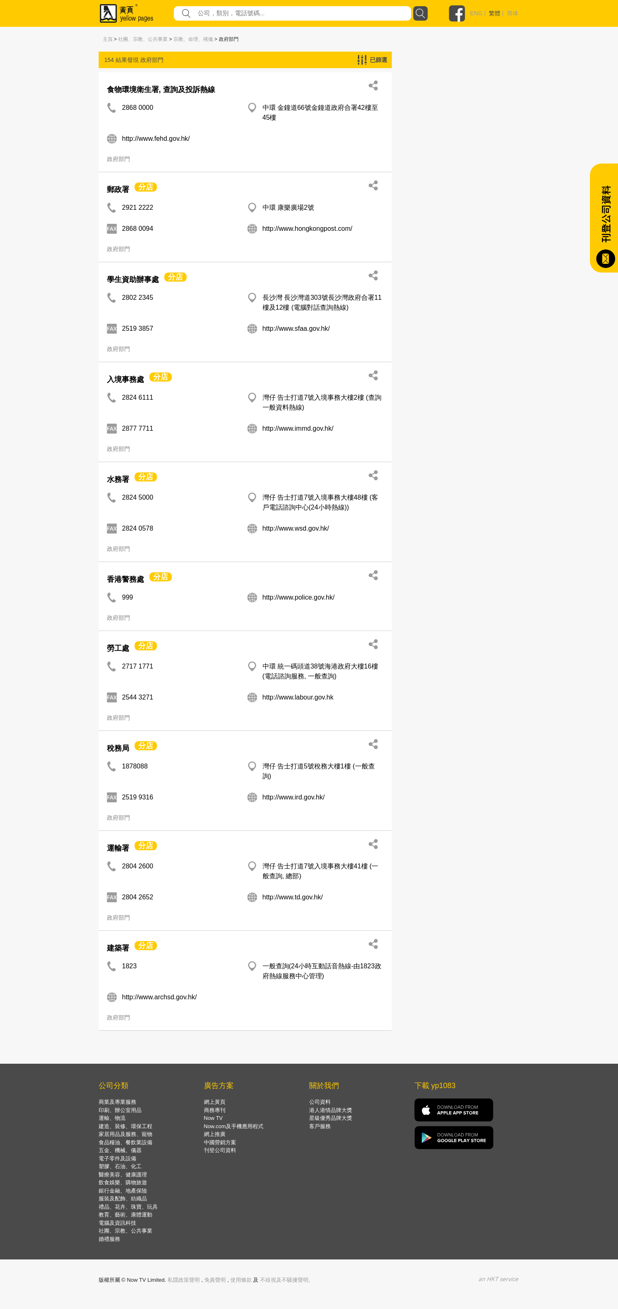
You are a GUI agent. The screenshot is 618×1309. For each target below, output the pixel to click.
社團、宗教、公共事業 (143, 39)
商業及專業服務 (117, 1102)
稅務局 (118, 748)
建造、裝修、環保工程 (125, 1126)
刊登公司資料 (220, 1150)
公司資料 (320, 1102)
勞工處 (118, 648)
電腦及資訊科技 (117, 1223)
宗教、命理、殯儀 (193, 39)
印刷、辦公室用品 (120, 1110)
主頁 (108, 39)
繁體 (494, 13)
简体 (513, 13)
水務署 (118, 479)
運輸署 (118, 848)
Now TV (213, 1118)
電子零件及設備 (117, 1158)
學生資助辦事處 (133, 279)
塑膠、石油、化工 (120, 1166)
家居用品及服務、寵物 (125, 1134)
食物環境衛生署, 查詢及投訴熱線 (161, 89)
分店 (145, 187)
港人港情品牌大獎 (330, 1110)
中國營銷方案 (220, 1142)
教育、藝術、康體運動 (125, 1215)
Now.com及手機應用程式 (233, 1126)
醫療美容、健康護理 (123, 1174)
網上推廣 (214, 1134)
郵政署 (118, 189)
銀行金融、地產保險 (123, 1191)
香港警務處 (125, 579)
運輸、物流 (112, 1118)
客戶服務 (320, 1126)
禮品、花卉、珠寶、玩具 (128, 1207)
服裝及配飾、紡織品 (123, 1198)
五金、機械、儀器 (120, 1150)
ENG (476, 13)
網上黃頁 (214, 1102)
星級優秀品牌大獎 (330, 1118)
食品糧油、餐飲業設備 (125, 1142)
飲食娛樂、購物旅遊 (123, 1182)
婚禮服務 (109, 1239)
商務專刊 (214, 1110)
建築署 (118, 948)
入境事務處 (125, 379)
